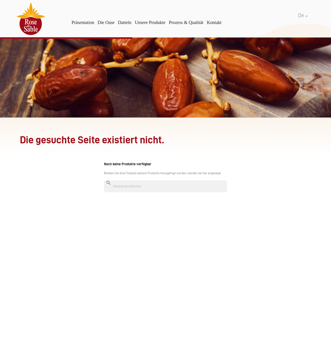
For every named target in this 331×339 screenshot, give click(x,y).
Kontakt (220, 22)
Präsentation (89, 22)
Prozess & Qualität (192, 22)
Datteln (131, 22)
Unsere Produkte (156, 22)
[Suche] (165, 186)
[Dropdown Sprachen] (303, 12)
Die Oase (112, 22)
